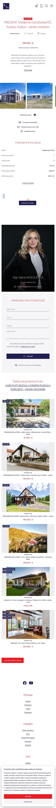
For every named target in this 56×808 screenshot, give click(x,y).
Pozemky (28, 741)
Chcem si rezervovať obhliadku (28, 365)
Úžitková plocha (7, 176)
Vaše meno (10, 309)
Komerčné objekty (28, 738)
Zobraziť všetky (28, 183)
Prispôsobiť (28, 802)
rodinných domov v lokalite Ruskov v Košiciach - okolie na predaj (28, 387)
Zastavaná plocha (8, 166)
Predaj (28, 701)
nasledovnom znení (28, 346)
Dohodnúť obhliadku (28, 122)
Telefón (9, 326)
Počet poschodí (7, 155)
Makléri (27, 763)
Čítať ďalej (28, 70)
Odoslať (28, 356)
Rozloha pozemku (8, 171)
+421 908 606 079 (29, 282)
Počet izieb (6, 160)
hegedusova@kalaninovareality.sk (29, 287)
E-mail (8, 317)
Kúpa (28, 709)
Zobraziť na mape (27, 203)
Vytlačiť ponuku (28, 131)
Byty (28, 734)
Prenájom (28, 705)
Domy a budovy (28, 730)
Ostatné (28, 745)
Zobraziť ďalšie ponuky (12, 660)
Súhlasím (28, 796)
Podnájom (28, 712)
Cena (4, 150)
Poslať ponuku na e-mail (28, 127)
